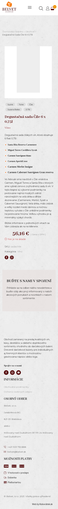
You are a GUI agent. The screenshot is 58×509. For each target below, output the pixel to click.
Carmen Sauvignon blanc (19, 156)
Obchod (29, 31)
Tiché (21, 104)
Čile (31, 104)
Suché (10, 104)
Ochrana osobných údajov (18, 391)
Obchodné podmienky (16, 387)
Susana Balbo (14, 109)
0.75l (28, 109)
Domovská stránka (12, 31)
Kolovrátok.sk (46, 504)
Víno (19, 251)
